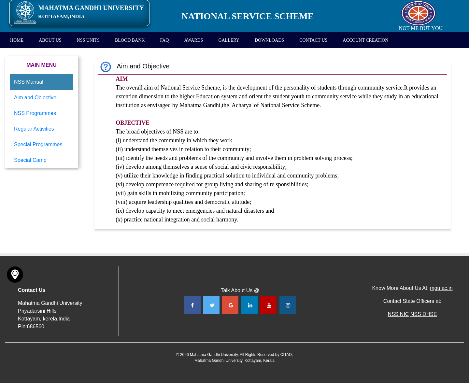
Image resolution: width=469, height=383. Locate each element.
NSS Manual (28, 82)
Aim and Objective (35, 97)
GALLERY (228, 40)
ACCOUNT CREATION (365, 40)
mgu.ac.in (441, 288)
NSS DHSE (423, 314)
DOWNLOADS (269, 40)
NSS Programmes (35, 113)
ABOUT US (50, 40)
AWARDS (193, 40)
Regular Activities (34, 129)
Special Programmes (38, 144)
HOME (16, 40)
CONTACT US (313, 40)
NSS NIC (398, 314)
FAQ (164, 40)
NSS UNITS (88, 40)
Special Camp (30, 160)
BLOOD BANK (130, 40)
